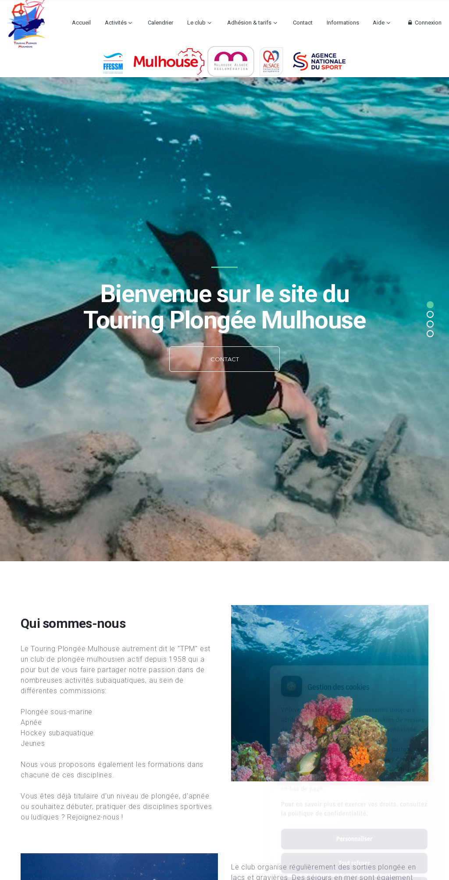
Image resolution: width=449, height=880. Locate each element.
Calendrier (160, 22)
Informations (343, 22)
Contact (303, 22)
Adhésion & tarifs (249, 22)
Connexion (424, 22)
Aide (379, 22)
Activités (116, 22)
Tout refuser (354, 824)
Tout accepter (354, 848)
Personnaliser (354, 800)
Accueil (81, 22)
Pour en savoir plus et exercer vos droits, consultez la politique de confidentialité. (354, 769)
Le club (196, 22)
